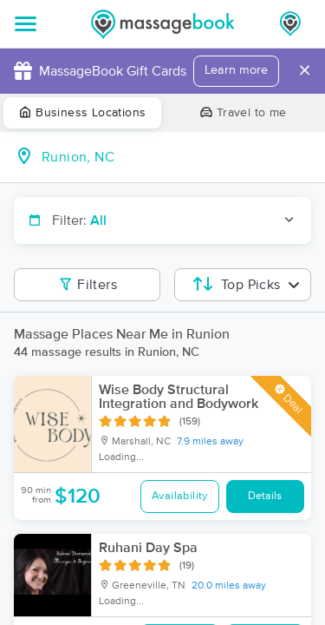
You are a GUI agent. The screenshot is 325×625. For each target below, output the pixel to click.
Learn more (236, 70)
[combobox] (176, 157)
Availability (180, 496)
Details (265, 496)
